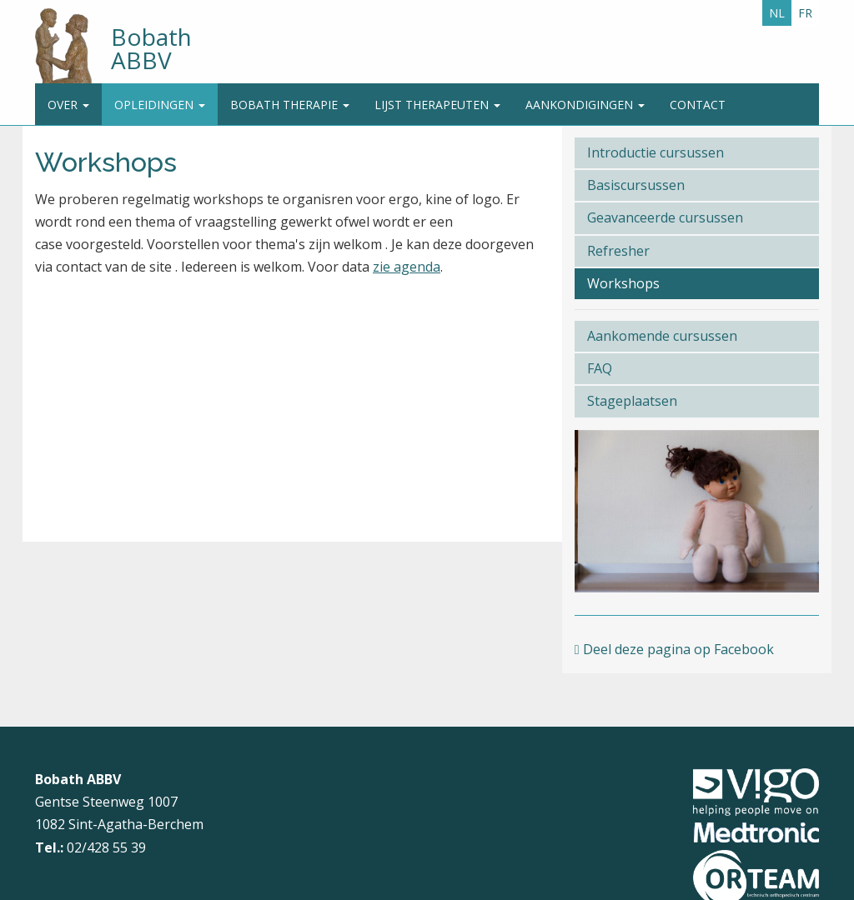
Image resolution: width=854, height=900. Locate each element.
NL (777, 13)
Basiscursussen (636, 185)
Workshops (623, 283)
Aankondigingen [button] (585, 104)
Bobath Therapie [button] (289, 104)
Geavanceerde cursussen (665, 217)
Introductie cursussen (655, 152)
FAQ (599, 368)
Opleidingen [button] (159, 104)
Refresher (618, 251)
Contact (698, 104)
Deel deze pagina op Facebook (674, 649)
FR (805, 13)
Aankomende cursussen (662, 336)
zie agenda (406, 267)
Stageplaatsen (632, 401)
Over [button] (68, 104)
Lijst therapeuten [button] (437, 104)
